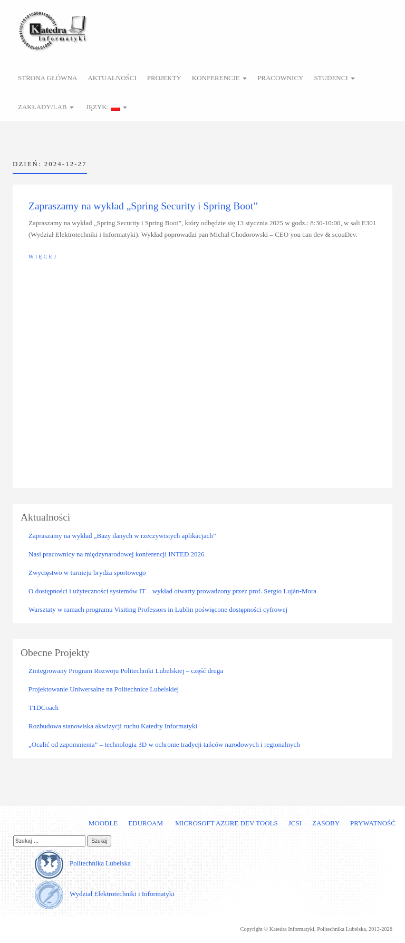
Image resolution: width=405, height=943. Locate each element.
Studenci (334, 78)
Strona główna (47, 78)
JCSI (295, 823)
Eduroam (145, 823)
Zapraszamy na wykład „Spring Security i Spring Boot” (143, 205)
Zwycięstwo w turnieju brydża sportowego (87, 572)
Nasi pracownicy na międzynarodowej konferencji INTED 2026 (116, 554)
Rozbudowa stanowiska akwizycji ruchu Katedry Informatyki (112, 726)
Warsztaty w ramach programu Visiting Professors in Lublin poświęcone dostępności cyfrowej (157, 609)
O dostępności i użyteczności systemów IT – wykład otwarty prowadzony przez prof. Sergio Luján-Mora (172, 591)
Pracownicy (280, 78)
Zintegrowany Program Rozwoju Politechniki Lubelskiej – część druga (125, 671)
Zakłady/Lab (46, 107)
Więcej (42, 256)
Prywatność (373, 823)
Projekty (164, 78)
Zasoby (326, 823)
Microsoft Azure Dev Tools (225, 823)
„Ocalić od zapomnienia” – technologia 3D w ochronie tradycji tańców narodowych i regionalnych (164, 744)
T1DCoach (43, 707)
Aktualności (112, 78)
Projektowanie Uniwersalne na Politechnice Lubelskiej (103, 689)
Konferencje (219, 78)
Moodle (103, 823)
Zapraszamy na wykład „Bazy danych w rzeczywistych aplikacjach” (122, 536)
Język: (105, 107)
